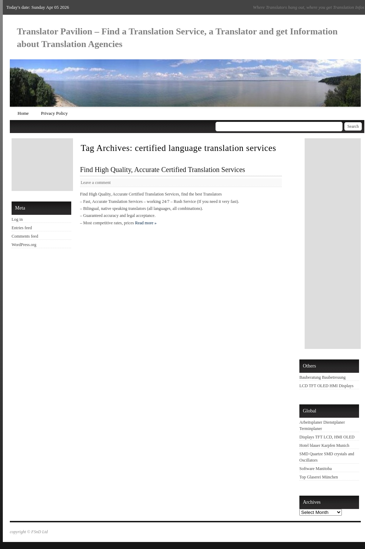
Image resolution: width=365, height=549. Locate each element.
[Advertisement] (43, 164)
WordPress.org (24, 244)
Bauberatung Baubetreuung (322, 377)
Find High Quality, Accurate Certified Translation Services (162, 169)
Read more (146, 222)
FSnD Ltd (39, 531)
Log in (17, 219)
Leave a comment (96, 182)
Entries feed (22, 227)
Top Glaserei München (318, 477)
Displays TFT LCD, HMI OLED (326, 437)
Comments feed (25, 236)
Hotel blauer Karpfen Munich (324, 445)
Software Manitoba (315, 468)
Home (23, 113)
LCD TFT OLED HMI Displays (326, 385)
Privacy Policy (54, 113)
